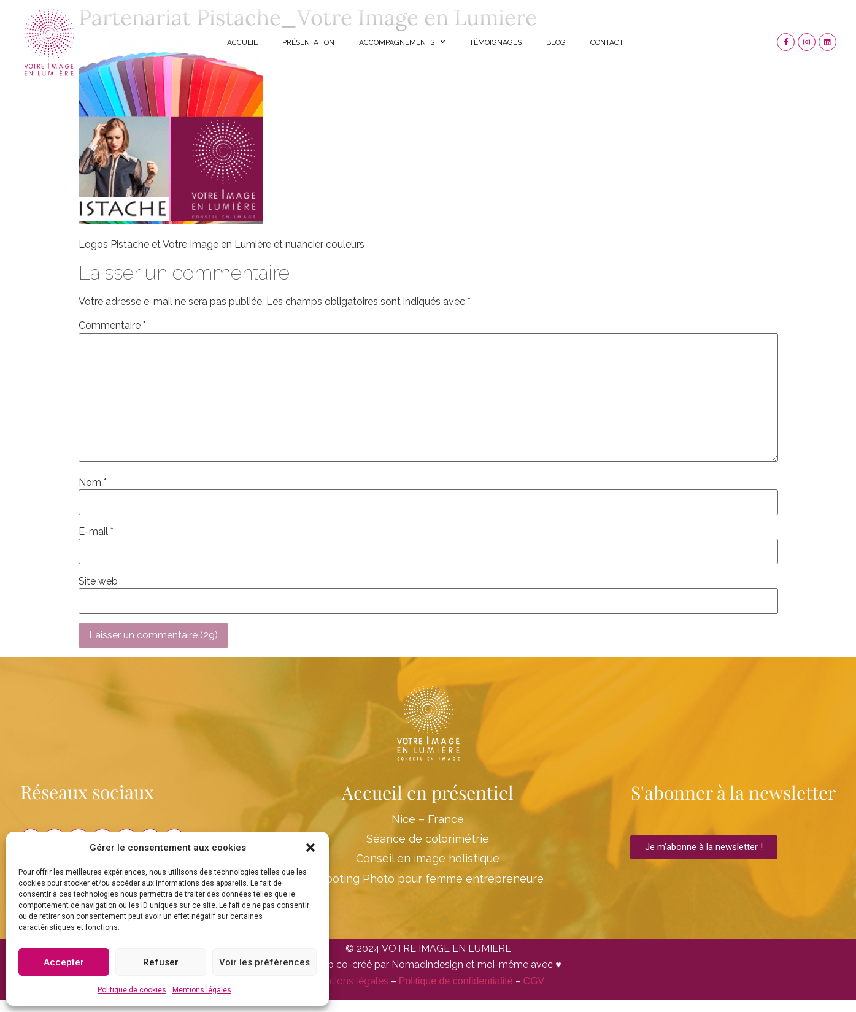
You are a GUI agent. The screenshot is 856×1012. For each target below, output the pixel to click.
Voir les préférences (264, 962)
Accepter (64, 962)
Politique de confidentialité (456, 981)
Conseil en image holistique (427, 858)
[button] (310, 847)
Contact (606, 42)
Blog (556, 42)
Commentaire (112, 326)
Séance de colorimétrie (427, 838)
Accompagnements (402, 41)
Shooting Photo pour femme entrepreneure (428, 878)
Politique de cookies (132, 990)
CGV (534, 981)
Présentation (308, 42)
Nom (93, 483)
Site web (98, 581)
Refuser (161, 962)
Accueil (242, 42)
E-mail (96, 532)
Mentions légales (201, 990)
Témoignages (495, 42)
